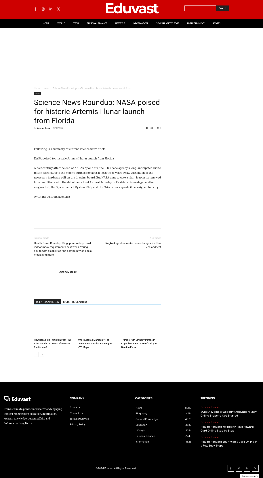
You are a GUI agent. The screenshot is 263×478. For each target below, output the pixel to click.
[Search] (222, 8)
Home (37, 88)
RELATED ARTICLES (47, 301)
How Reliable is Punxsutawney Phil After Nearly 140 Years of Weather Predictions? (52, 343)
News (46, 88)
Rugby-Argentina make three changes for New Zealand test (133, 245)
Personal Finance (210, 407)
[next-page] (42, 354)
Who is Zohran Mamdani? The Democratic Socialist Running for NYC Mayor (95, 343)
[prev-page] (36, 354)
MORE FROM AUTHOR (75, 301)
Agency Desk (43, 128)
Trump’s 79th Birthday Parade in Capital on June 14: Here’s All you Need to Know (139, 343)
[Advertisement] (131, 55)
